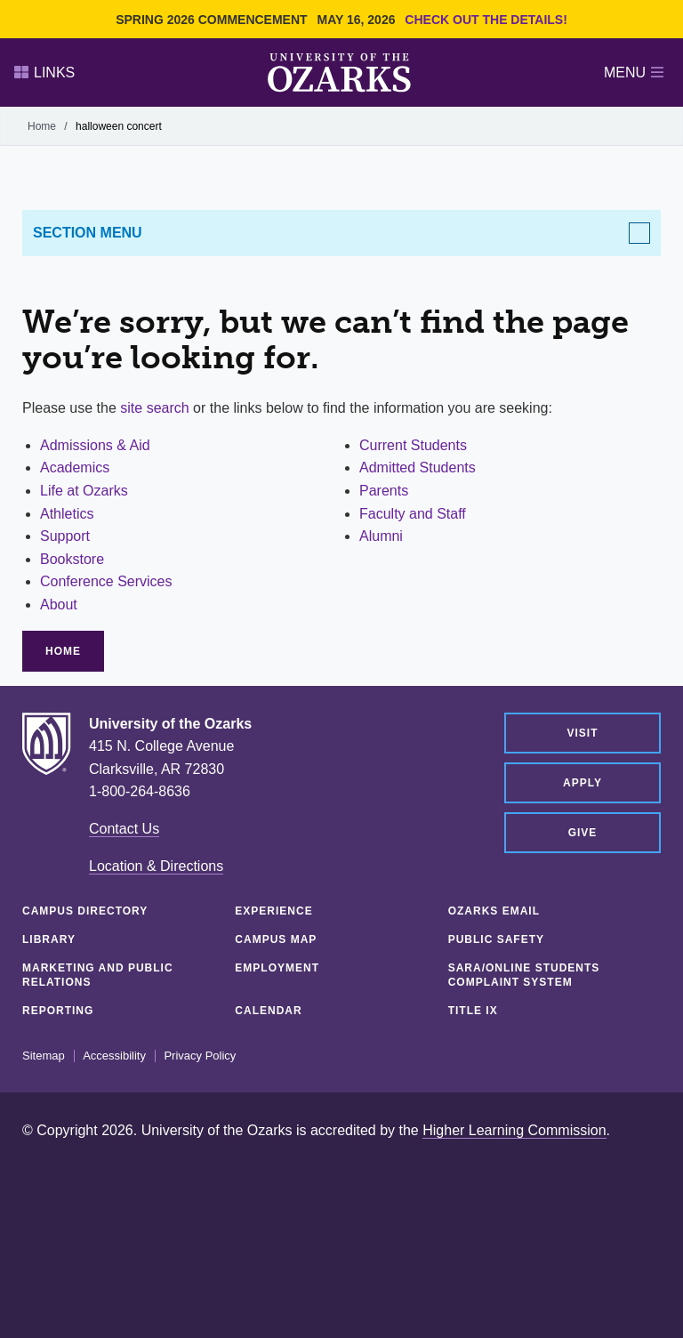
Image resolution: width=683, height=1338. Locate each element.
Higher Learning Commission (514, 1130)
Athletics (66, 513)
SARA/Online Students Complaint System (524, 975)
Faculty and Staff (412, 513)
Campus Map (276, 939)
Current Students (413, 445)
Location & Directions (156, 866)
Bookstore (72, 559)
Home (42, 126)
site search (154, 407)
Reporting (57, 1010)
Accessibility (114, 1056)
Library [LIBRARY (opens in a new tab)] (49, 939)
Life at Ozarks (84, 490)
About (58, 604)
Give (583, 832)
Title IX (473, 1010)
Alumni (381, 536)
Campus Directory (85, 911)
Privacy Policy (200, 1056)
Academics (74, 467)
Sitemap (43, 1056)
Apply (582, 783)
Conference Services (106, 581)
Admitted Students (417, 467)
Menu (633, 72)
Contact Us (124, 828)
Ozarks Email (494, 911)
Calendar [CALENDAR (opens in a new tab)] (268, 1010)
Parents (383, 490)
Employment (277, 968)
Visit (582, 733)
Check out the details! (486, 19)
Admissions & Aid (95, 445)
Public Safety (496, 939)
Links (44, 72)
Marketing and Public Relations (97, 975)
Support (65, 536)
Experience (273, 911)
